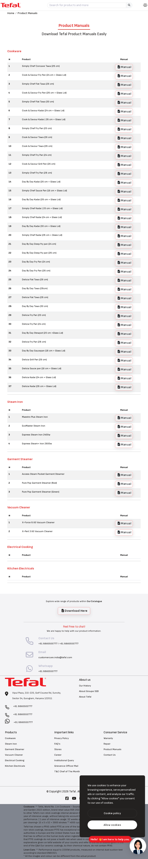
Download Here (75, 611)
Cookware (10, 738)
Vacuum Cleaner (14, 754)
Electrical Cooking (14, 760)
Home (10, 13)
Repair (107, 743)
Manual (124, 67)
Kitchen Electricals (15, 766)
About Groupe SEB (89, 691)
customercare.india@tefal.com (55, 657)
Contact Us (110, 754)
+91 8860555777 (68, 643)
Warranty (108, 738)
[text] (112, 824)
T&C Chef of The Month (67, 771)
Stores (57, 749)
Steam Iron (11, 743)
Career (57, 754)
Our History (85, 685)
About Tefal (85, 696)
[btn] (112, 813)
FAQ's (57, 743)
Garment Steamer (14, 749)
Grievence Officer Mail (66, 766)
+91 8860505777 (47, 643)
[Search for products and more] (86, 5)
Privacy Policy (61, 738)
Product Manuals (27, 13)
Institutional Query (64, 760)
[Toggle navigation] (145, 5)
